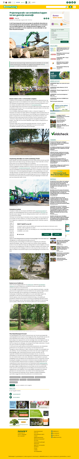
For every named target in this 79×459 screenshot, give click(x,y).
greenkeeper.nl (19, 456)
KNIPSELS (53, 179)
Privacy (35, 448)
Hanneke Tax (12, 20)
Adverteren (36, 443)
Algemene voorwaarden (39, 445)
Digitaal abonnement (38, 437)
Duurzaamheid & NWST (39, 434)
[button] (20, 234)
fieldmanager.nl (12, 456)
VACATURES (53, 45)
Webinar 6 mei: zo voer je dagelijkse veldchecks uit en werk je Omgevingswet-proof (63, 248)
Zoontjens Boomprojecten (24, 168)
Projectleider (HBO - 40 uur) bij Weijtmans (62, 58)
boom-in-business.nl (54, 456)
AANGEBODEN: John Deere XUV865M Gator (59, 98)
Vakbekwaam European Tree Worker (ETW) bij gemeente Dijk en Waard (63, 49)
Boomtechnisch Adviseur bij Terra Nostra (63, 67)
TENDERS (53, 140)
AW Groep (43, 212)
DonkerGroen (30, 284)
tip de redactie (16, 397)
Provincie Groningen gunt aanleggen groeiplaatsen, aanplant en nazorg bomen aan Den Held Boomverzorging (59, 143)
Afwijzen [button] (46, 234)
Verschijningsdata (38, 451)
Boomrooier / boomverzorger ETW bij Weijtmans (63, 53)
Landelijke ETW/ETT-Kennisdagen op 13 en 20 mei (63, 116)
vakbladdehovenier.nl (44, 456)
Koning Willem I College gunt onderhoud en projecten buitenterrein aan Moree (59, 165)
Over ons (36, 432)
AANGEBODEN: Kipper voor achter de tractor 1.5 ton (59, 84)
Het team (36, 440)
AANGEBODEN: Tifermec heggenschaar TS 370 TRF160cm (59, 91)
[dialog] (39, 229)
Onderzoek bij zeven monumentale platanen (62, 259)
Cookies (35, 449)
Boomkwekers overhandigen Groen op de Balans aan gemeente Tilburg (63, 254)
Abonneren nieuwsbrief (39, 439)
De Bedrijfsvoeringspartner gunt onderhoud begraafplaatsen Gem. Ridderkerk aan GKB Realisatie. (59, 148)
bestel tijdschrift (16, 394)
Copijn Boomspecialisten (40, 210)
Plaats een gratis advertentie (56, 101)
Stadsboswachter (43, 363)
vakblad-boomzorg (57, 437)
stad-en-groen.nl (28, 456)
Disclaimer (36, 446)
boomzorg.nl (35, 456)
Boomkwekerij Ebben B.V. (15, 377)
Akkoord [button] (57, 234)
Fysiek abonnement (38, 431)
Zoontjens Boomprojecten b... (27, 377)
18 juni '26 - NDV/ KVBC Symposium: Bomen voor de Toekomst (63, 125)
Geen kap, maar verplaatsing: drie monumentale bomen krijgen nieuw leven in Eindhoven (63, 242)
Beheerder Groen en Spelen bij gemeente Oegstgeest (63, 62)
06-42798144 (56, 435)
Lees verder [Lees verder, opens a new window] (25, 231)
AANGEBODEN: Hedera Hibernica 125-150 (59, 87)
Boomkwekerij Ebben (36, 105)
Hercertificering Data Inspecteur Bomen (61, 120)
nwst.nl (69, 456)
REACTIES (12, 388)
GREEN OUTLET (55, 81)
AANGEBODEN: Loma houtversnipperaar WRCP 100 (59, 95)
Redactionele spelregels (39, 442)
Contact (35, 435)
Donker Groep (23, 379)
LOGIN (12, 385)
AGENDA (52, 113)
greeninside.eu (63, 456)
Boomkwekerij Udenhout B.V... (33, 379)
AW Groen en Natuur (14, 379)
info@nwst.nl (55, 431)
